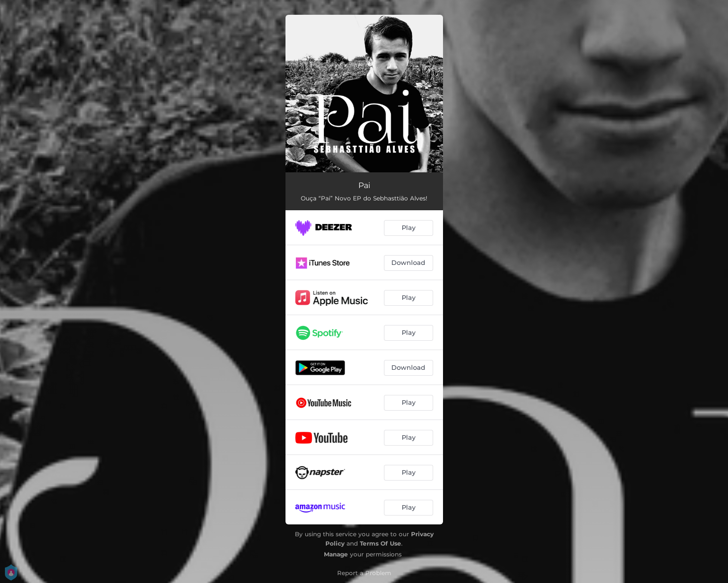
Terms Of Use (380, 543)
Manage (336, 554)
